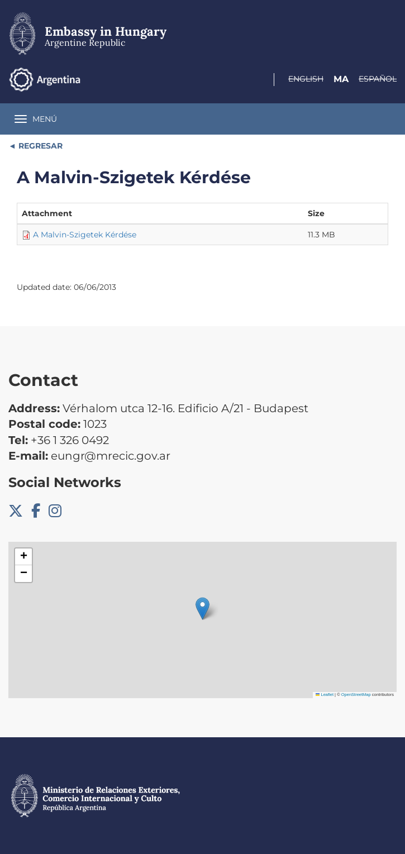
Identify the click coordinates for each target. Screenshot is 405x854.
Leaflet (324, 694)
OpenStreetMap (356, 694)
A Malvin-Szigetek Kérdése (84, 235)
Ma (341, 79)
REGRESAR (39, 146)
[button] (202, 608)
